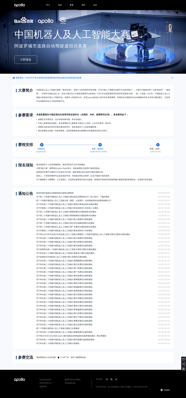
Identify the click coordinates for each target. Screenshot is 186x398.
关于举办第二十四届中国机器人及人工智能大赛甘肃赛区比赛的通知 (64, 246)
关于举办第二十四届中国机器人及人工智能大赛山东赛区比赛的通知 (64, 325)
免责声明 (42, 387)
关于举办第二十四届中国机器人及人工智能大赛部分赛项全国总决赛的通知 (67, 204)
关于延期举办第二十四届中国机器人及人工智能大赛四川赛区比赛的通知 (66, 249)
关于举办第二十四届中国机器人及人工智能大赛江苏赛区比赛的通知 (64, 313)
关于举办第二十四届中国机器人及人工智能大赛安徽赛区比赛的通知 (64, 310)
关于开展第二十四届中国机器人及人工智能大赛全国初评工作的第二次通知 (67, 208)
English (167, 390)
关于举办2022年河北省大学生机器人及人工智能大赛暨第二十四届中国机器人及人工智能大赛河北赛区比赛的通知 (83, 234)
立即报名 (25, 59)
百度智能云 (115, 387)
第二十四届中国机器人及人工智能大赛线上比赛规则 (57, 328)
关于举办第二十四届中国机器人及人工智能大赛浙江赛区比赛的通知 (64, 306)
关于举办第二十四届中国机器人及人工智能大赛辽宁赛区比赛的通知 (64, 317)
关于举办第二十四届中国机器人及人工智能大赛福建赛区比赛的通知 (64, 287)
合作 (95, 5)
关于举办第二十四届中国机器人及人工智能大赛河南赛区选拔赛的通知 (65, 340)
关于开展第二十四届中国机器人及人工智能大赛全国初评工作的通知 (64, 231)
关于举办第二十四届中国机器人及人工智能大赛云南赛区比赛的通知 (64, 238)
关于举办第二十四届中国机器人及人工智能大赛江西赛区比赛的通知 (64, 295)
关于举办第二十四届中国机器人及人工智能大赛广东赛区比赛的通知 (64, 272)
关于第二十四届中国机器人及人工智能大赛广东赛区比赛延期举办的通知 (66, 227)
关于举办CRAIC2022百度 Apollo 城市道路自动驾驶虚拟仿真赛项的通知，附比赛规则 (71, 336)
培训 (60, 5)
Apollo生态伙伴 (45, 380)
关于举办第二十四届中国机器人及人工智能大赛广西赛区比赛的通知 (64, 268)
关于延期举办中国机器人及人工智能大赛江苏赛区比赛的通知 (61, 257)
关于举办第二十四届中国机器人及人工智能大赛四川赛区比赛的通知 (64, 283)
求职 (83, 5)
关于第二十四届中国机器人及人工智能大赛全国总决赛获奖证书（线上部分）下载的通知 (72, 197)
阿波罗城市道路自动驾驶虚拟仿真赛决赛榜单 (55, 193)
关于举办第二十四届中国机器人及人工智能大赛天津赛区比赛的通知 (64, 298)
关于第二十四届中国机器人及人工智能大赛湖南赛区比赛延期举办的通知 (66, 216)
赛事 (71, 5)
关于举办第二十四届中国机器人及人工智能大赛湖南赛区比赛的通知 (64, 291)
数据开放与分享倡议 (73, 380)
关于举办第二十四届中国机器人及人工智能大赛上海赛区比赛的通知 (64, 219)
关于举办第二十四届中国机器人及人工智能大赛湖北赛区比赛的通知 (64, 302)
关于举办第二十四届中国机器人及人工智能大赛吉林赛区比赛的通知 (64, 276)
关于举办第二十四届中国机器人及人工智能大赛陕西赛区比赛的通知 (64, 332)
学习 (48, 5)
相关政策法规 (70, 383)
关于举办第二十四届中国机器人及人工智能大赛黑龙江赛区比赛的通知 (65, 253)
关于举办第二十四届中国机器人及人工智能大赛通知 (57, 343)
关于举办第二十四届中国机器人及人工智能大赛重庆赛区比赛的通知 (64, 321)
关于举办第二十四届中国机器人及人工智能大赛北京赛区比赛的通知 (64, 264)
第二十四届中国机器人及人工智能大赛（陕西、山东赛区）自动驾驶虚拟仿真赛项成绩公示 (73, 201)
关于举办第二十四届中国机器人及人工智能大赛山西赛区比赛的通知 (64, 242)
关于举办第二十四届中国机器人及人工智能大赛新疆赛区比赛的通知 (64, 279)
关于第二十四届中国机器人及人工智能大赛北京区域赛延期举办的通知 (65, 223)
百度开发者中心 (45, 383)
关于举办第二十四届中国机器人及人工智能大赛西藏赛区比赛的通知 (64, 261)
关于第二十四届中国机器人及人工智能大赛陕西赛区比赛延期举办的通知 (66, 212)
